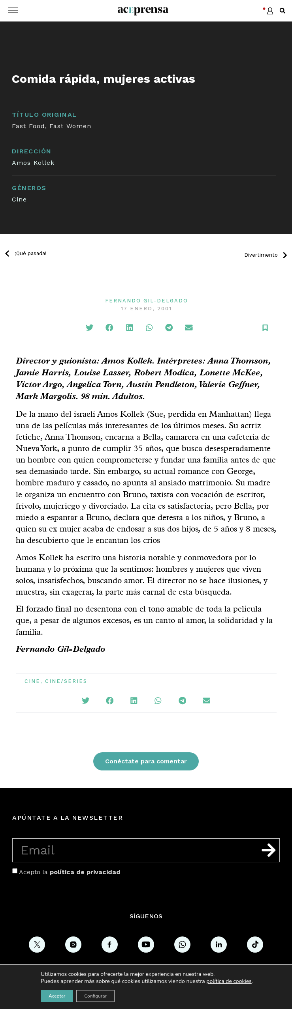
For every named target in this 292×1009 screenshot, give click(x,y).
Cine (19, 199)
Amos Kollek (33, 162)
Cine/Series (66, 681)
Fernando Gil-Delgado (146, 301)
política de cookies (229, 981)
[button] (282, 10)
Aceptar (57, 996)
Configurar (95, 996)
